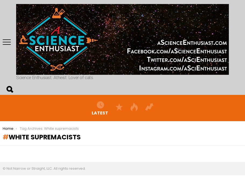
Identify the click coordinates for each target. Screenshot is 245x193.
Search (9, 89)
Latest (100, 108)
